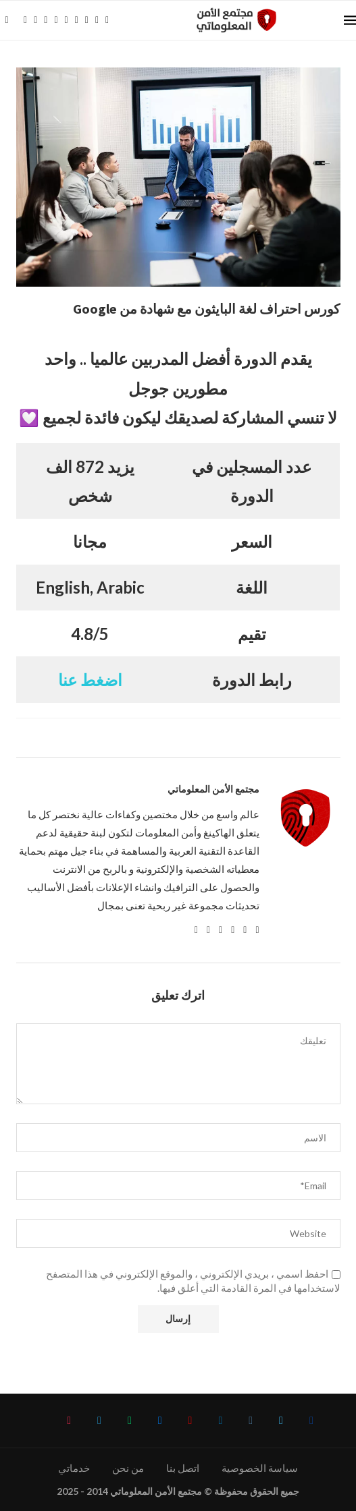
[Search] (7, 20)
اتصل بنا (182, 1468)
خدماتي (74, 1468)
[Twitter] (35, 20)
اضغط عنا (90, 679)
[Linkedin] (55, 20)
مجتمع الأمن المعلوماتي (213, 789)
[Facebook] (25, 20)
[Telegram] (97, 20)
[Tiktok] (107, 20)
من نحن (128, 1468)
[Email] (76, 20)
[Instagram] (45, 20)
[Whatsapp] (86, 20)
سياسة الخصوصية (260, 1468)
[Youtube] (66, 20)
